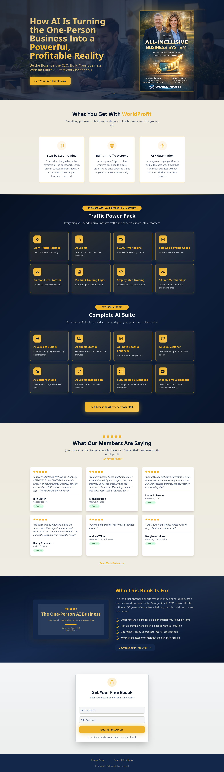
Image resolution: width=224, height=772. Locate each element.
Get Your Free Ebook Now (50, 83)
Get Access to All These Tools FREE (112, 407)
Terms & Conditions (123, 760)
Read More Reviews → (112, 563)
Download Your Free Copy (135, 647)
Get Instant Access (112, 729)
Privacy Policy (97, 760)
